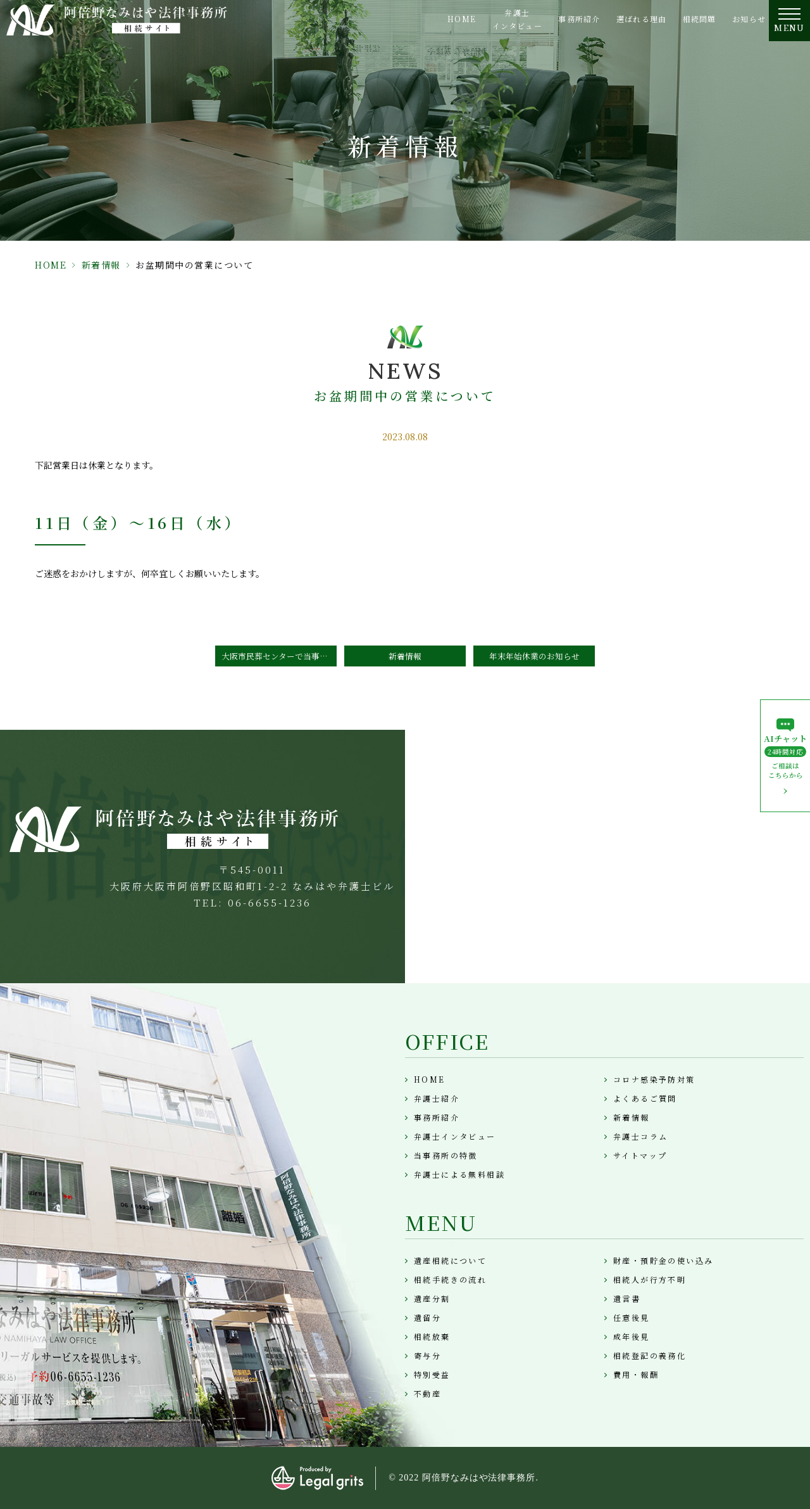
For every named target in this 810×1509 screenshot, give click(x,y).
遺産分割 (432, 1298)
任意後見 (631, 1317)
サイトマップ (640, 1155)
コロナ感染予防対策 (654, 1079)
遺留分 (427, 1317)
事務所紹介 (436, 1117)
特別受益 (432, 1374)
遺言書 (626, 1298)
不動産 (427, 1393)
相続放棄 (432, 1336)
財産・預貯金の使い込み (663, 1260)
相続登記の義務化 (649, 1355)
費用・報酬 (636, 1374)
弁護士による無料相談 (459, 1174)
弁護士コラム (640, 1136)
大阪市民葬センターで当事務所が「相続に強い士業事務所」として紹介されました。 (279, 656)
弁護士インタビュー (455, 1136)
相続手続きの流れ (450, 1279)
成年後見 (631, 1336)
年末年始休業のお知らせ (534, 656)
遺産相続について (450, 1260)
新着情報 (101, 264)
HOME (50, 264)
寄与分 (427, 1355)
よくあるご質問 (645, 1098)
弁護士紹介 (436, 1098)
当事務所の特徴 (446, 1155)
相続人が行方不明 (649, 1279)
